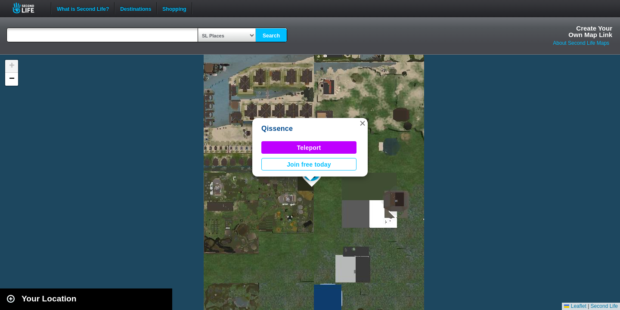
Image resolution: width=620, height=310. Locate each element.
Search (271, 36)
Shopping (174, 8)
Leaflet (575, 306)
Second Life (28, 8)
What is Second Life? (83, 8)
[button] (362, 123)
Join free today (309, 164)
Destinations (135, 8)
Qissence (277, 128)
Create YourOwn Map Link (590, 31)
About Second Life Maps (581, 43)
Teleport (309, 147)
